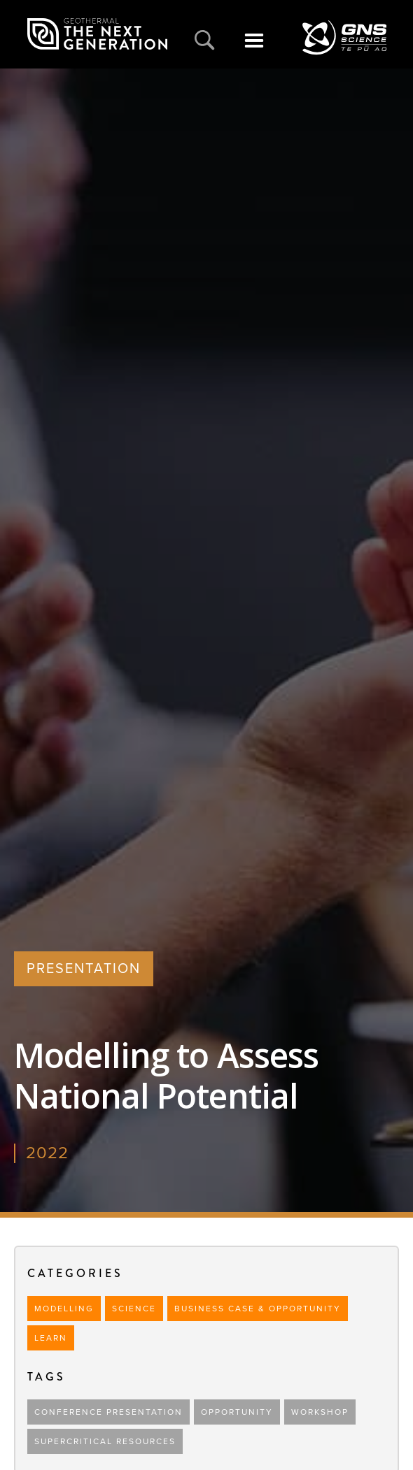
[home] (97, 34)
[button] (253, 48)
